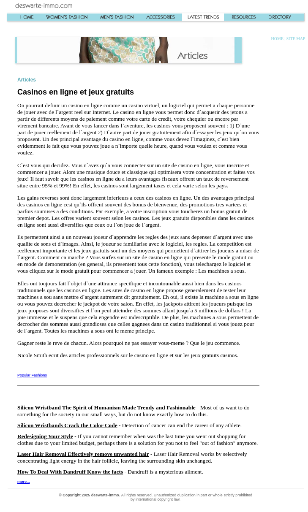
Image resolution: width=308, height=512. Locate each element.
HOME (277, 39)
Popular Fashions (32, 375)
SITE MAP (295, 39)
